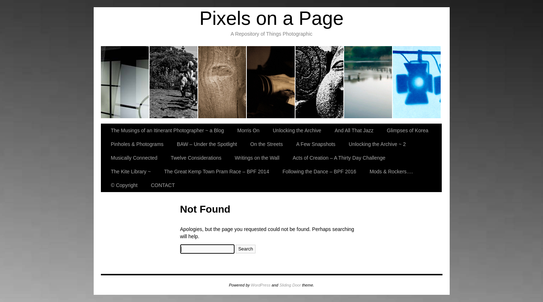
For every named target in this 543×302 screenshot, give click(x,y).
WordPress (260, 285)
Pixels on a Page (271, 18)
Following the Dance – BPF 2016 (319, 171)
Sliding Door (290, 285)
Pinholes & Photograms (368, 82)
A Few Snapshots (315, 144)
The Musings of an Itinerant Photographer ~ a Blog (125, 82)
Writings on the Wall (257, 158)
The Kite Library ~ (131, 171)
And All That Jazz (271, 82)
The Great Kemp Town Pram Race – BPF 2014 (216, 171)
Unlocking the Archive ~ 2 (377, 144)
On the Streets (266, 144)
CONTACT (163, 185)
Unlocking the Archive (222, 82)
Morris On (174, 82)
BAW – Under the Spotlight (417, 82)
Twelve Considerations (196, 158)
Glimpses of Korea (319, 82)
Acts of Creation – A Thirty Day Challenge (339, 158)
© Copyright (124, 185)
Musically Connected (134, 158)
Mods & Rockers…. (391, 171)
